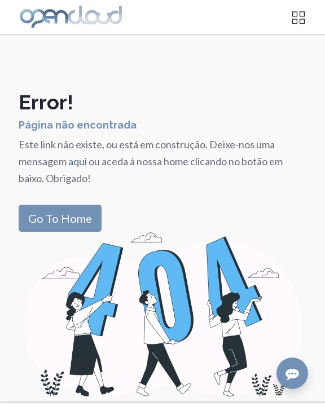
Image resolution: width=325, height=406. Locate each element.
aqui (78, 161)
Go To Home (60, 218)
